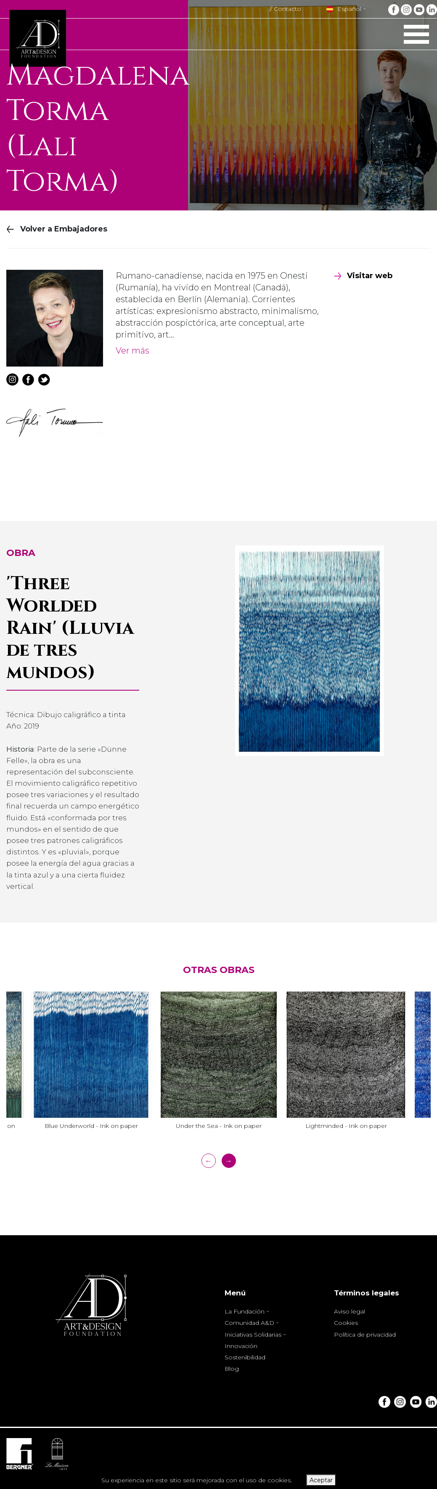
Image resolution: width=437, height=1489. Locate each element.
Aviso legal (349, 1311)
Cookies (346, 1323)
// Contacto (285, 9)
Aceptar (321, 1480)
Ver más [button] (132, 351)
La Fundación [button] (245, 1311)
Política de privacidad (365, 1334)
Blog (232, 1368)
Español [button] (343, 9)
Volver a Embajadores (57, 229)
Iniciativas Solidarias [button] (254, 1334)
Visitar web (363, 275)
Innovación (241, 1346)
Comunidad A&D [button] (250, 1323)
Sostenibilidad (245, 1357)
